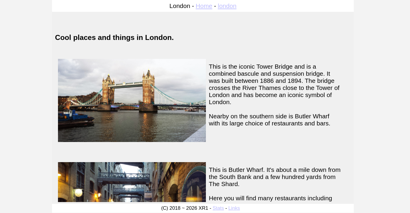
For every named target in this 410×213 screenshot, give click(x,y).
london (227, 5)
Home (204, 5)
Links (234, 208)
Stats (218, 208)
